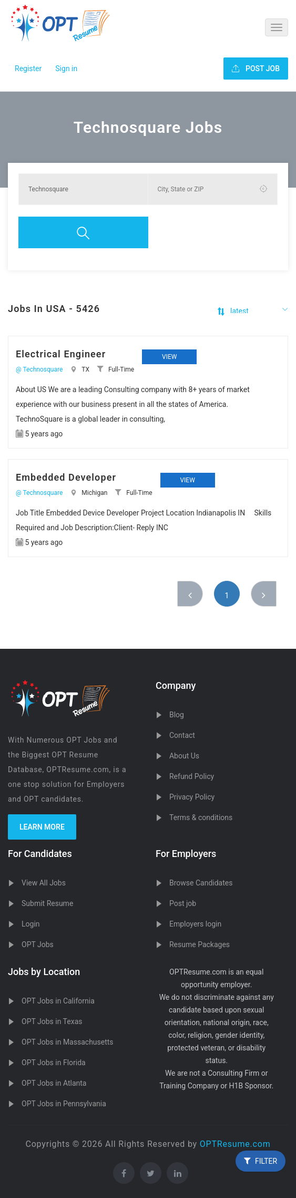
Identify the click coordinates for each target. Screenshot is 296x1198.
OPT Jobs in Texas (52, 1021)
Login (31, 924)
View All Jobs (44, 883)
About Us (184, 756)
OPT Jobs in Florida (54, 1062)
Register (28, 68)
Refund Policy (191, 776)
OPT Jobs (38, 944)
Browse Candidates (200, 883)
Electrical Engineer (61, 353)
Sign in (66, 68)
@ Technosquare (39, 369)
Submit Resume (47, 903)
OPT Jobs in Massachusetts (68, 1042)
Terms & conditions (200, 817)
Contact (182, 735)
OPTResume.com (235, 1144)
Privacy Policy (192, 797)
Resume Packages (199, 944)
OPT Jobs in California (58, 1001)
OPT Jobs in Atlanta (54, 1083)
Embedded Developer (66, 477)
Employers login (195, 924)
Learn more (42, 827)
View (169, 357)
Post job (182, 903)
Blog (176, 714)
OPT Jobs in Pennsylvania (64, 1103)
